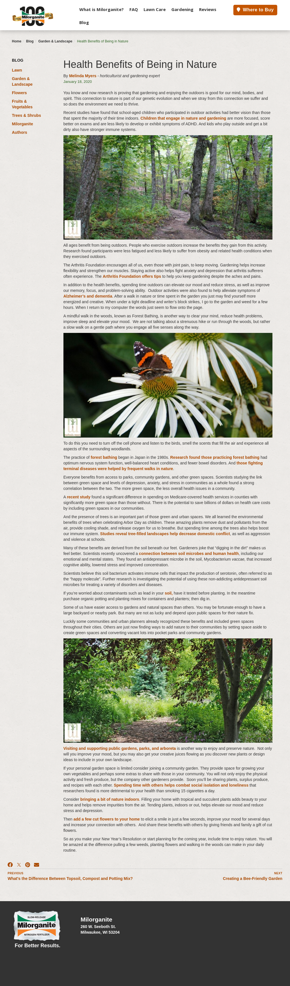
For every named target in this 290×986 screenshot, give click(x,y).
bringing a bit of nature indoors (109, 799)
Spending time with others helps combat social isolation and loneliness (181, 785)
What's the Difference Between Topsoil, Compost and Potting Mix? (70, 878)
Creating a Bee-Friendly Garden (252, 878)
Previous (16, 873)
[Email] (36, 865)
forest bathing (104, 457)
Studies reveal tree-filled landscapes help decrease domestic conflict (165, 533)
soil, (169, 593)
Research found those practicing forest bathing (214, 457)
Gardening (182, 9)
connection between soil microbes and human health (189, 553)
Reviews (207, 9)
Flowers (19, 93)
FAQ (133, 9)
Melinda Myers (82, 76)
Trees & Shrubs (26, 115)
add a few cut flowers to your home (106, 819)
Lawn (17, 70)
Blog (84, 22)
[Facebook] (10, 865)
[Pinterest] (27, 865)
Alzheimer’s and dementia (87, 296)
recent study (78, 497)
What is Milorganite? (101, 9)
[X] (19, 865)
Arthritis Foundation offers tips (132, 276)
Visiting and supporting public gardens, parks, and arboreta (119, 748)
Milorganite (22, 124)
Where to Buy (255, 9)
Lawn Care (155, 9)
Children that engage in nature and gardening (183, 118)
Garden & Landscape (55, 41)
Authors (19, 132)
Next (278, 873)
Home (16, 41)
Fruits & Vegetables (22, 104)
